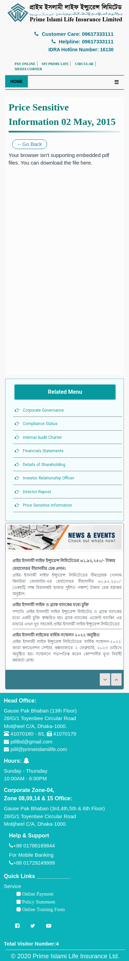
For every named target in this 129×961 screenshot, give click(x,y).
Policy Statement (38, 901)
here (85, 163)
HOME (16, 81)
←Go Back (29, 144)
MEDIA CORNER (28, 69)
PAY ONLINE (25, 64)
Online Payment (37, 893)
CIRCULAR (84, 64)
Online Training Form (43, 909)
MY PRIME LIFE (55, 64)
